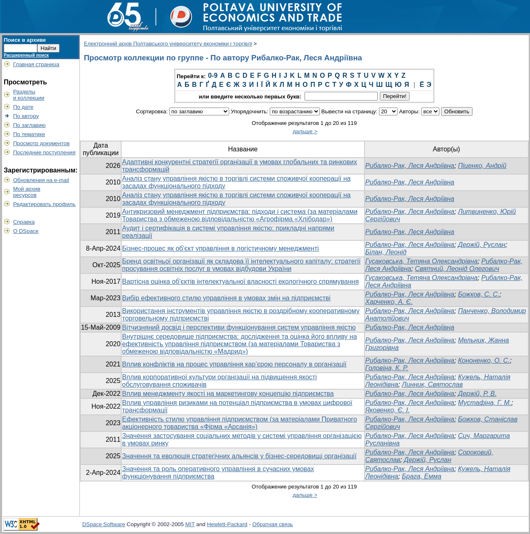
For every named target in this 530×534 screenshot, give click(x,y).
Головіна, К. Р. (386, 367)
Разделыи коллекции (29, 95)
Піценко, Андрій (482, 165)
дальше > (305, 131)
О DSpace (26, 231)
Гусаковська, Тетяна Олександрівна (421, 261)
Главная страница (36, 64)
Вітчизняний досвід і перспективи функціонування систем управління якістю (239, 327)
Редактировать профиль (44, 204)
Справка (24, 222)
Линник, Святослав (432, 384)
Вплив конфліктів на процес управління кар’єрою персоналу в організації (234, 364)
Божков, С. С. (478, 294)
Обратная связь (272, 524)
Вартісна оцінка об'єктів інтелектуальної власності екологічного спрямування (240, 281)
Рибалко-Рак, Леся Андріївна (409, 165)
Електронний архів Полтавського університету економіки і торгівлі (168, 44)
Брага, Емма (421, 476)
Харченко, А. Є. (388, 301)
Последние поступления (44, 152)
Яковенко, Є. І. (387, 410)
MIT (190, 524)
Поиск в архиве (25, 40)
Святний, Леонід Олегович (457, 268)
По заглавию (29, 125)
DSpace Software (103, 524)
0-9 (213, 75)
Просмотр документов (41, 143)
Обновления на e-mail (41, 180)
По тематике (29, 134)
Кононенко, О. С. (484, 360)
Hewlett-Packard (227, 524)
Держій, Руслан (482, 244)
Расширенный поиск (26, 55)
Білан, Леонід (386, 252)
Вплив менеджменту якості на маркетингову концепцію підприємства (228, 393)
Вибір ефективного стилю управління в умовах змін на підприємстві (226, 298)
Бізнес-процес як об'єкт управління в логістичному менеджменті (220, 248)
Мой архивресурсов (27, 192)
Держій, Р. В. (477, 393)
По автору (26, 116)
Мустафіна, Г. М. (484, 402)
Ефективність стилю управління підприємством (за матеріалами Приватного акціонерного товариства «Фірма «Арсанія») (239, 423)
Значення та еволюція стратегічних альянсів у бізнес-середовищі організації (239, 456)
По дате (23, 107)
